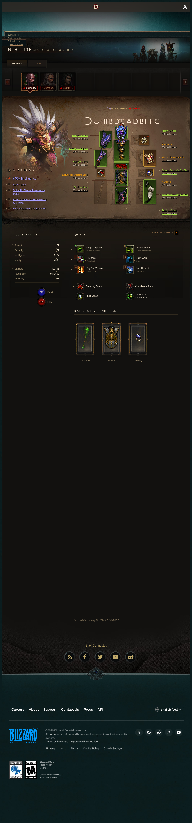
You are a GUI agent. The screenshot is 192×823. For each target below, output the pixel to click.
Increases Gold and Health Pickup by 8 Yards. (28, 201)
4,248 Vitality (17, 184)
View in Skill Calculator (165, 233)
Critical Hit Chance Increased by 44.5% (27, 192)
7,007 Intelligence (22, 178)
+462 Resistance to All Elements (27, 208)
